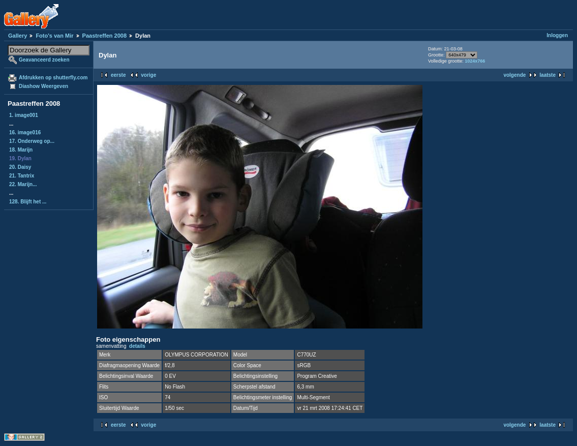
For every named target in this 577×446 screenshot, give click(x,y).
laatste (547, 75)
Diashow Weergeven (43, 86)
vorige (148, 75)
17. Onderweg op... (31, 141)
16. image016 (25, 132)
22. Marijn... (23, 184)
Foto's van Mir (54, 36)
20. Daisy (20, 167)
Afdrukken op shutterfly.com (53, 77)
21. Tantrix (21, 176)
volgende (514, 75)
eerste (118, 75)
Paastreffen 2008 (104, 36)
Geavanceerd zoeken (44, 60)
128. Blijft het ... (27, 201)
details (137, 346)
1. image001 (23, 115)
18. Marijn (21, 150)
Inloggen (557, 35)
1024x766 (475, 61)
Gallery (17, 36)
